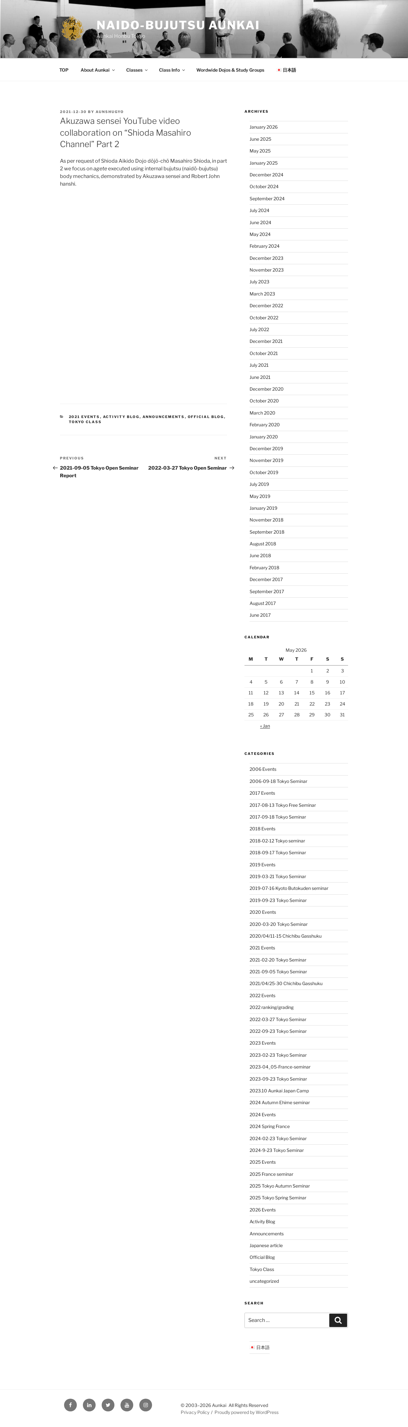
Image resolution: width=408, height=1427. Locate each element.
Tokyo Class (85, 422)
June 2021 (260, 377)
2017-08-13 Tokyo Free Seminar (283, 805)
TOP (64, 70)
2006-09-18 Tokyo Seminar (278, 781)
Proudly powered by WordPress (247, 1412)
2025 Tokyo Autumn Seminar (280, 1186)
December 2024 (266, 174)
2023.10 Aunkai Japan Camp (279, 1090)
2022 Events (262, 995)
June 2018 (260, 555)
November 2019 (266, 460)
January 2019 (263, 508)
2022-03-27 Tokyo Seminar (278, 1019)
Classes (137, 70)
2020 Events (263, 912)
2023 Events (263, 1043)
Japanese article (266, 1245)
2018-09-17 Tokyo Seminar (278, 852)
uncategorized (264, 1281)
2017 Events (262, 793)
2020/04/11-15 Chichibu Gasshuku (286, 936)
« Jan (265, 725)
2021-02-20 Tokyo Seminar (278, 959)
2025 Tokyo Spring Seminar (278, 1197)
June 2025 (260, 139)
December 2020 (267, 389)
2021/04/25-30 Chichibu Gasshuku (286, 983)
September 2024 (267, 198)
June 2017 (260, 615)
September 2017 (267, 591)
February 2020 (265, 424)
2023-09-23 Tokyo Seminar (278, 1079)
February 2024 (265, 246)
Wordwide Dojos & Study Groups (230, 70)
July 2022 (259, 329)
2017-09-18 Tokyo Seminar (278, 817)
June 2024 (260, 222)
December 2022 (266, 305)
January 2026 (264, 127)
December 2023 (266, 258)
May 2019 (260, 496)
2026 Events (263, 1209)
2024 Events (263, 1114)
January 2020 (264, 436)
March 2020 (262, 412)
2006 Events (263, 769)
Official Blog (206, 417)
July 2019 (259, 484)
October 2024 (264, 186)
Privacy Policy (195, 1412)
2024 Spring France (270, 1126)
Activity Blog (121, 417)
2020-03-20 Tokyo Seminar (279, 924)
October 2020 (264, 400)
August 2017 (263, 603)
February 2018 (264, 567)
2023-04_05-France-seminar (280, 1066)
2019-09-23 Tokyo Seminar (278, 900)
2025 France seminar (271, 1174)
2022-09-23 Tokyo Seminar (278, 1031)
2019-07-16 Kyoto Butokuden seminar (289, 888)
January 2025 (264, 163)
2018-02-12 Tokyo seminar (277, 840)
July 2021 (259, 365)
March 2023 (262, 293)
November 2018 (266, 519)
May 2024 (260, 234)
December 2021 (266, 341)
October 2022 (264, 317)
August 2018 (263, 543)
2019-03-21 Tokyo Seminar (278, 876)
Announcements (163, 417)
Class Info (172, 70)
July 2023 (259, 281)
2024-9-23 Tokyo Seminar (277, 1150)
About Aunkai (98, 70)
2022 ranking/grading (272, 1007)
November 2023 (267, 270)
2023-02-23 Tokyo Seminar (278, 1055)
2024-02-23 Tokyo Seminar (278, 1138)
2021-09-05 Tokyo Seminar (278, 971)
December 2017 (266, 579)
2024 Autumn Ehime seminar (280, 1102)
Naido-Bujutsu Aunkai (178, 25)
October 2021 (264, 353)
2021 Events (84, 417)
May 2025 (260, 150)
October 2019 (264, 472)
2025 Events (263, 1162)
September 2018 (267, 532)
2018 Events (262, 828)
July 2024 (259, 210)
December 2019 (266, 448)
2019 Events (262, 864)
